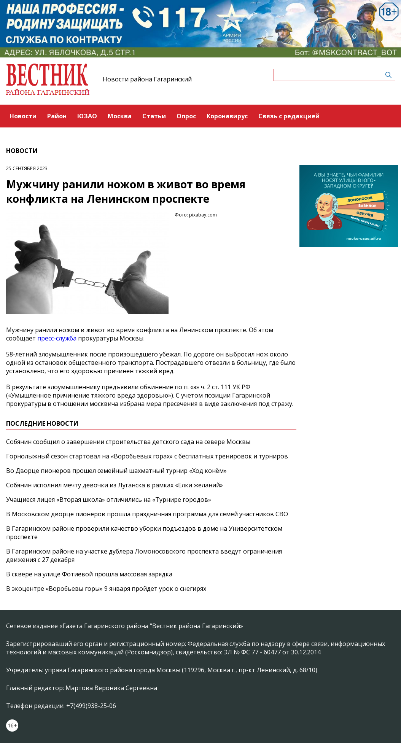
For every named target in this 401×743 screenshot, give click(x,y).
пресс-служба (56, 338)
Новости (23, 116)
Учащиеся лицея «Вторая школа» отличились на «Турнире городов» (108, 499)
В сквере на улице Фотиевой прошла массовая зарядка (89, 574)
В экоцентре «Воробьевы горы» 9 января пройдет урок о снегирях (106, 588)
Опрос (186, 116)
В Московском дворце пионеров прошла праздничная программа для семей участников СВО (147, 514)
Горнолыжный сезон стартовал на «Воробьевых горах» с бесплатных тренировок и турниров (147, 456)
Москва (120, 116)
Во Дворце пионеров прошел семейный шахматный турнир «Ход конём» (116, 470)
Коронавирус (227, 116)
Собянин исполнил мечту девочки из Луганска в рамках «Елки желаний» (114, 485)
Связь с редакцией (289, 116)
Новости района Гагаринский (147, 79)
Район (57, 116)
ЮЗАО (87, 116)
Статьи (154, 116)
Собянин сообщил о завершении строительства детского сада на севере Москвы (128, 442)
